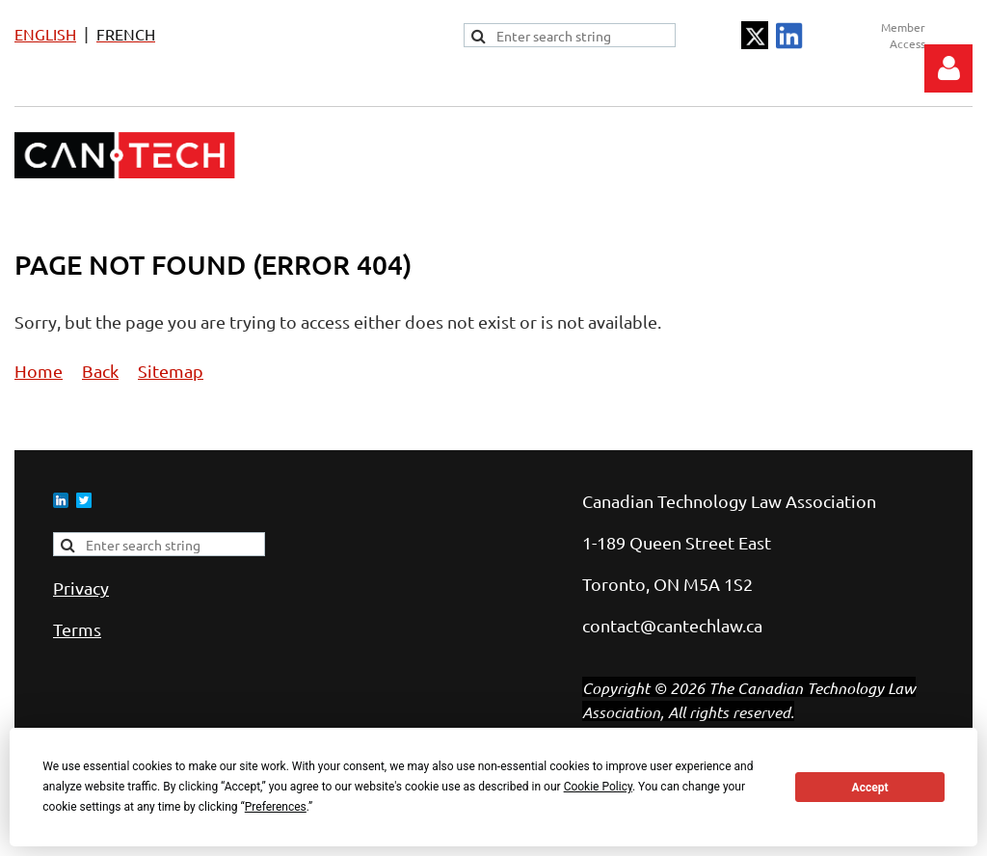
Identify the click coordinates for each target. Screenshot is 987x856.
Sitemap (170, 371)
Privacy (81, 587)
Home (38, 371)
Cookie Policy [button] (598, 786)
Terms (77, 629)
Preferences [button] (276, 807)
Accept (870, 787)
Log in (948, 68)
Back (100, 371)
